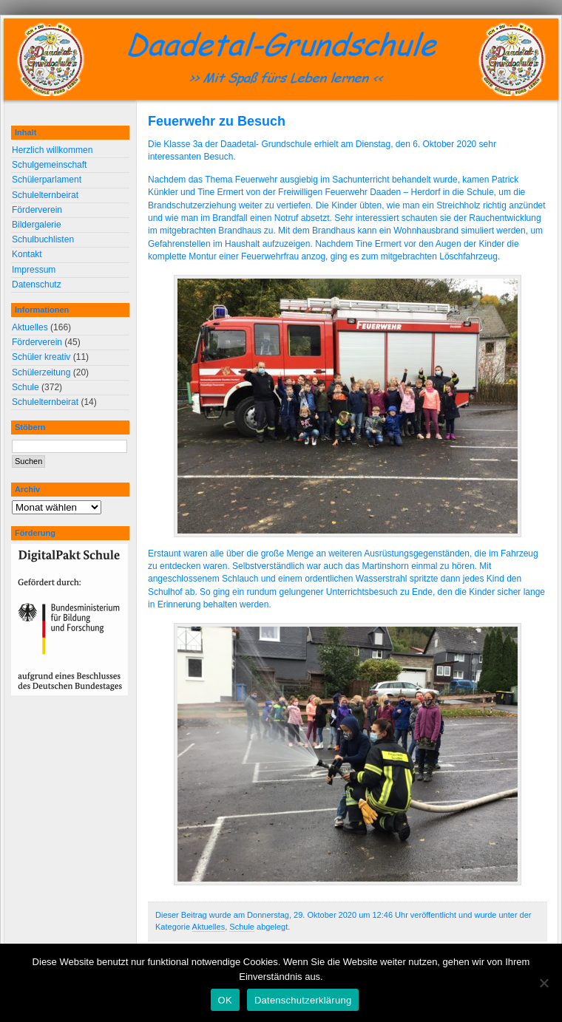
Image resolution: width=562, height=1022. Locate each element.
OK (225, 1000)
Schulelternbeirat (45, 195)
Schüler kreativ (41, 357)
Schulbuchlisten (43, 239)
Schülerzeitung (41, 372)
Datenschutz (36, 284)
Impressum (33, 270)
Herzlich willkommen (52, 150)
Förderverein (37, 210)
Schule (241, 926)
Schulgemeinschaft (49, 165)
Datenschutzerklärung (302, 1000)
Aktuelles (209, 926)
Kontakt (27, 254)
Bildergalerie (36, 224)
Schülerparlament (46, 179)
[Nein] (543, 982)
